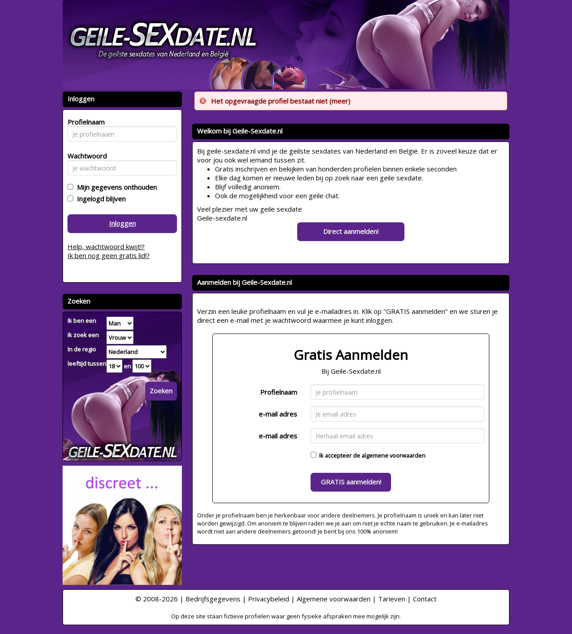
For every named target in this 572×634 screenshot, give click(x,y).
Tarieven (391, 598)
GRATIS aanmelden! (351, 481)
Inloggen (122, 223)
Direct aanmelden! (351, 231)
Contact (425, 598)
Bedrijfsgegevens (212, 598)
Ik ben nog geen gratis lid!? (108, 255)
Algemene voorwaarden (333, 598)
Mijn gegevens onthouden (115, 187)
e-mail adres (278, 413)
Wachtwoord (84, 155)
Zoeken (161, 390)
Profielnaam (278, 392)
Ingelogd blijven (99, 198)
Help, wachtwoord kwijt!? (106, 246)
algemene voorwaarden (393, 455)
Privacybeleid (268, 598)
